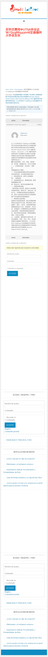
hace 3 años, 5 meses (31, 109)
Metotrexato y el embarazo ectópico (20, 464)
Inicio (7, 89)
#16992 (39, 124)
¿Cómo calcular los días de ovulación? (21, 459)
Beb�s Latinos (24, 9)
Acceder (12, 273)
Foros (11, 89)
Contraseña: (10, 261)
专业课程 (26, 94)
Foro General (18, 89)
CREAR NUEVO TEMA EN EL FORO (19, 440)
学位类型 (32, 94)
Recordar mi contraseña (16, 268)
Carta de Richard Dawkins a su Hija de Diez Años (24, 478)
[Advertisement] (24, 63)
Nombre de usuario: (13, 254)
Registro (8, 429)
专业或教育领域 (17, 94)
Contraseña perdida (12, 431)
